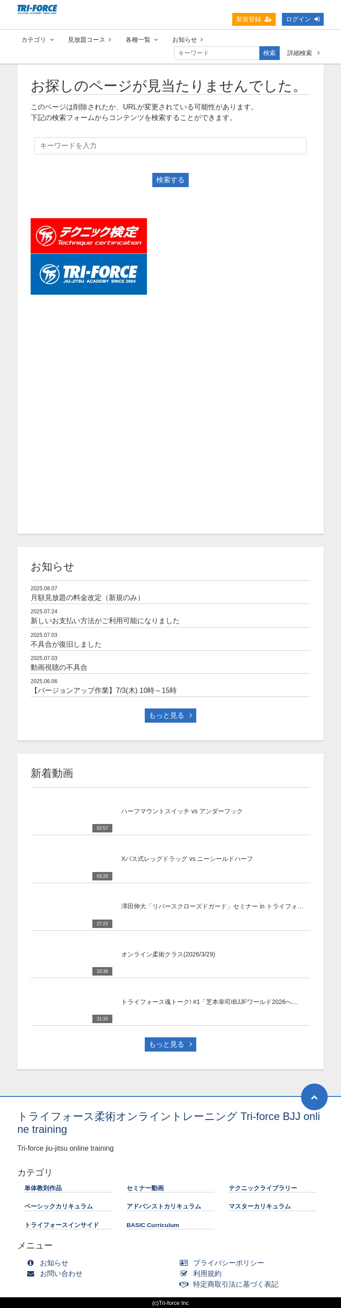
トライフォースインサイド (61, 1225)
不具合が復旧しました (66, 644)
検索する (170, 180)
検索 (269, 52)
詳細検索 (303, 52)
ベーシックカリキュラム (58, 1206)
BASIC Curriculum (153, 1225)
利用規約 (203, 1273)
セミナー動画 (145, 1188)
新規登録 (254, 19)
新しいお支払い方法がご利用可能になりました (105, 620)
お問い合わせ (57, 1273)
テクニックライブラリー (263, 1188)
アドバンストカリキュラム (164, 1206)
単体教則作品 (43, 1188)
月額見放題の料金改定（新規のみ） (87, 597)
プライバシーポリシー (224, 1263)
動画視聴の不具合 (59, 667)
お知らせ (187, 39)
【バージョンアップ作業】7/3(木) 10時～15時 (104, 690)
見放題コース (89, 39)
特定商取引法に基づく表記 (231, 1284)
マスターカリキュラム (260, 1206)
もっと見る (170, 715)
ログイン (303, 19)
